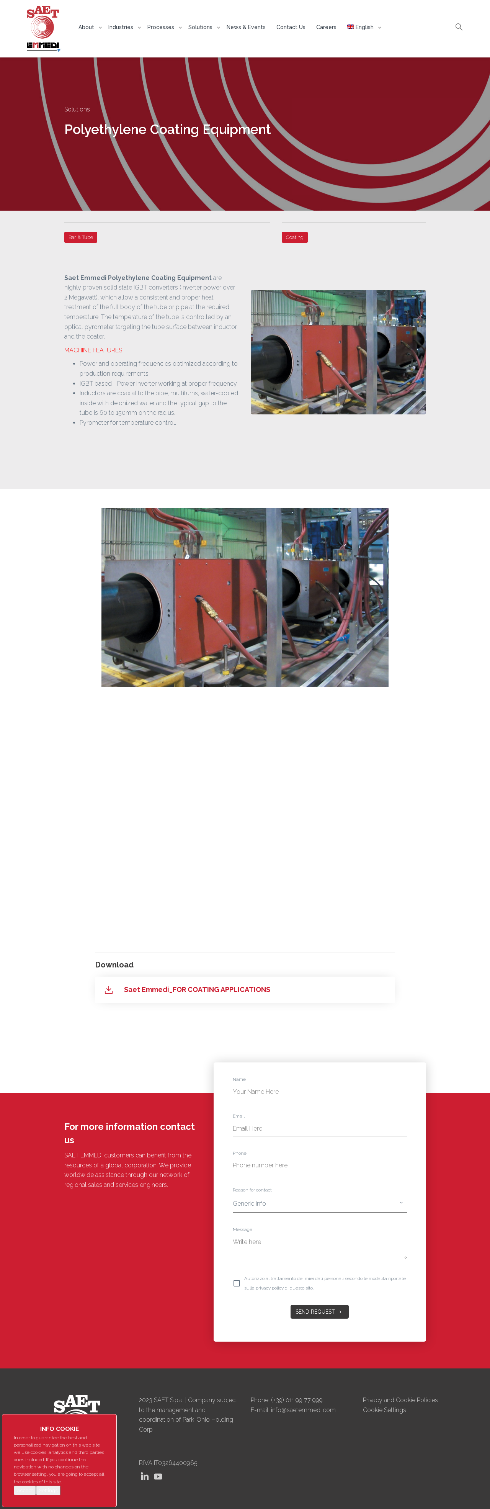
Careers (326, 27)
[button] (362, 27)
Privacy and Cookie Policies (400, 1400)
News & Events (246, 27)
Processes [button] (161, 27)
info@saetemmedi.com (303, 1410)
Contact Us (290, 27)
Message (242, 1229)
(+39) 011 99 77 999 (297, 1400)
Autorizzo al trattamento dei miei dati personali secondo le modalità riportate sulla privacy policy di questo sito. (325, 1283)
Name (239, 1079)
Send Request (320, 1312)
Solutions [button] (201, 27)
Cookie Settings (384, 1410)
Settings (48, 1490)
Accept (25, 1490)
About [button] (87, 27)
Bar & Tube (81, 237)
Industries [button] (121, 27)
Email (239, 1116)
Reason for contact (252, 1190)
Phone (240, 1153)
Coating (295, 237)
